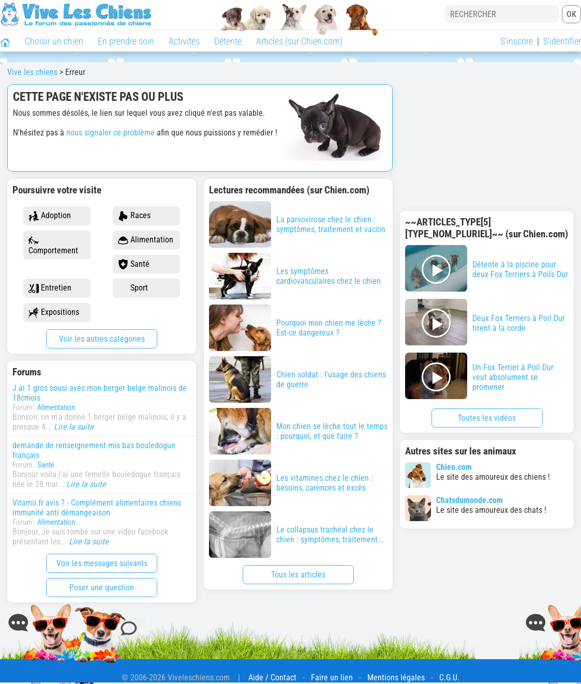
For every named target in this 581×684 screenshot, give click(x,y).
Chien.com (454, 467)
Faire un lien (332, 677)
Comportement (53, 245)
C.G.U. (449, 677)
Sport (133, 288)
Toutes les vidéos (487, 418)
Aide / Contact (272, 677)
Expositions (53, 312)
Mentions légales (396, 677)
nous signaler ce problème (110, 133)
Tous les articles (298, 575)
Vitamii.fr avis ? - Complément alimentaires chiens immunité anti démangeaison (96, 508)
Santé (134, 264)
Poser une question (101, 587)
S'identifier (562, 41)
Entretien (49, 288)
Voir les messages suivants (101, 563)
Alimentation (145, 240)
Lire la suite (74, 427)
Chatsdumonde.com (469, 500)
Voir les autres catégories (102, 339)
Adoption (49, 215)
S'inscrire (516, 41)
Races (134, 215)
